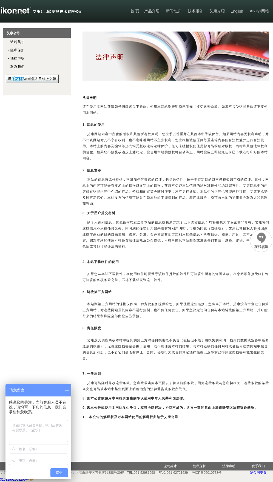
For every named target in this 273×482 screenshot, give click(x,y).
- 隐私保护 (14, 50)
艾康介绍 (217, 11)
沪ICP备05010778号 (206, 473)
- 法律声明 (14, 58)
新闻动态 (173, 11)
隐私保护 (199, 466)
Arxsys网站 (259, 11)
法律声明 (228, 466)
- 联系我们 (14, 67)
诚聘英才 (170, 466)
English (237, 11)
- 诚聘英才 (14, 42)
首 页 (134, 11)
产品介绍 (152, 11)
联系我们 (258, 466)
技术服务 (195, 11)
